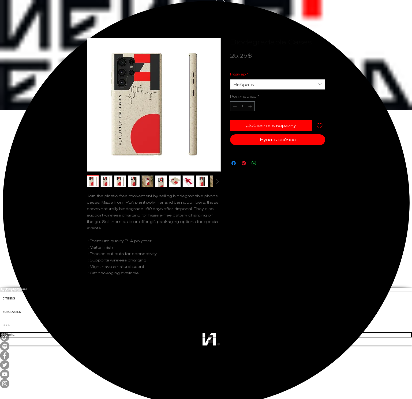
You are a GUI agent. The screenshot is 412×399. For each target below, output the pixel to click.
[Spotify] (206, 346)
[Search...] (202, 335)
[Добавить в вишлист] (319, 125)
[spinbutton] (242, 106)
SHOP (6, 325)
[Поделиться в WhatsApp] (254, 163)
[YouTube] (206, 374)
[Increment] (250, 106)
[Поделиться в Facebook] (233, 163)
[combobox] (277, 84)
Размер (239, 74)
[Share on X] (264, 163)
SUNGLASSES (12, 311)
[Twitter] (206, 365)
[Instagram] (206, 383)
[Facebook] (206, 355)
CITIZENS (9, 298)
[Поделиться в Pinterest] (244, 163)
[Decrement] (234, 106)
